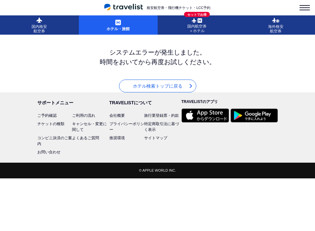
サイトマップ (155, 138)
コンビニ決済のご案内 (54, 141)
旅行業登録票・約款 (161, 115)
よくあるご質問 (85, 138)
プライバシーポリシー (126, 127)
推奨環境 (117, 138)
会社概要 (117, 115)
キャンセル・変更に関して (89, 127)
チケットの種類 (50, 124)
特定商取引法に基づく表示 (161, 127)
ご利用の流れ (83, 115)
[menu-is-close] (305, 8)
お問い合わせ (48, 152)
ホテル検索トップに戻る (163, 86)
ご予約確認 (47, 115)
